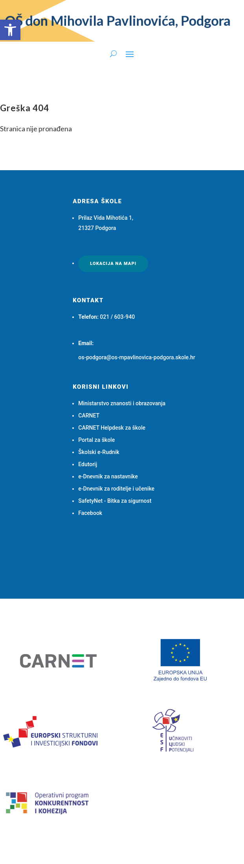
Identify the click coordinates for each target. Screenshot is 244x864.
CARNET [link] (88, 415)
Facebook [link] (90, 513)
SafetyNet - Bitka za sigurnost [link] (114, 501)
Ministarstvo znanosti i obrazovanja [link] (121, 403)
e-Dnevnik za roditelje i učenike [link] (116, 488)
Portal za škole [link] (96, 440)
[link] (10, 30)
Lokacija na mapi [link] (113, 263)
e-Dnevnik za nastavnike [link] (108, 476)
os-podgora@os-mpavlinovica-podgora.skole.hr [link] (136, 357)
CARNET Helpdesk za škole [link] (111, 428)
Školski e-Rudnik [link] (98, 452)
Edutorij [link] (87, 464)
